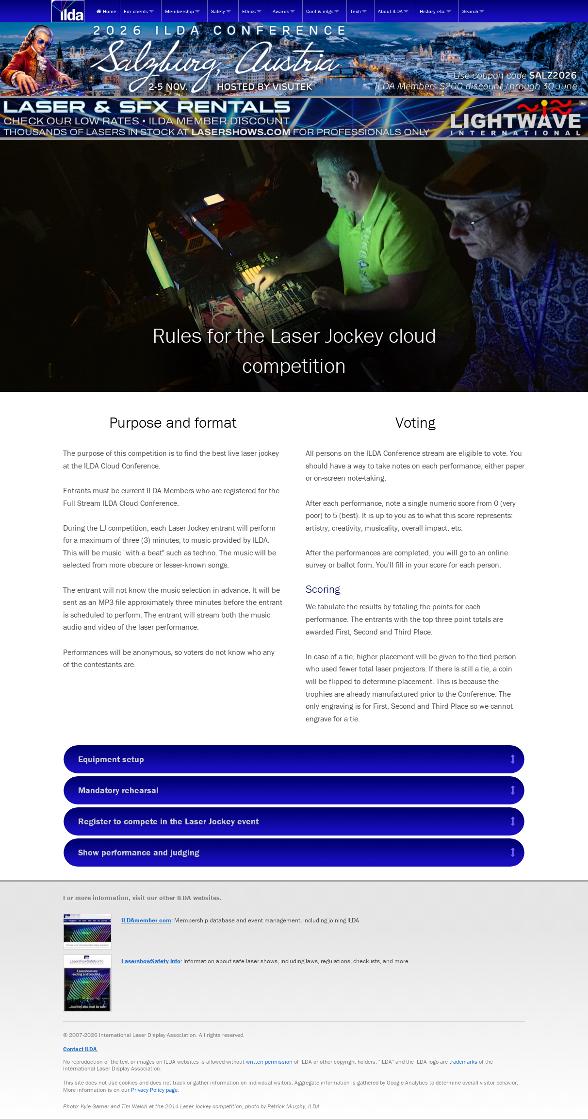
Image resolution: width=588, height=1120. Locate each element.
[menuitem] (106, 11)
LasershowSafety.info (150, 961)
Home (106, 11)
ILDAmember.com (146, 920)
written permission (269, 1061)
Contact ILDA (80, 1049)
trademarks (463, 1061)
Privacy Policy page (154, 1089)
